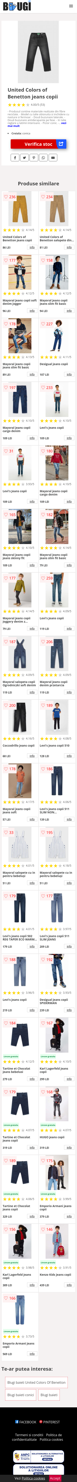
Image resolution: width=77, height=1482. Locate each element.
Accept (55, 1478)
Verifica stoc (45, 144)
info (32, 247)
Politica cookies (51, 1439)
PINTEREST (49, 1422)
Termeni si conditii (29, 1435)
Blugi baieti (49, 1395)
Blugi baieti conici (20, 1395)
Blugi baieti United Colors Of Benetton (36, 1382)
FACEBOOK (25, 1422)
